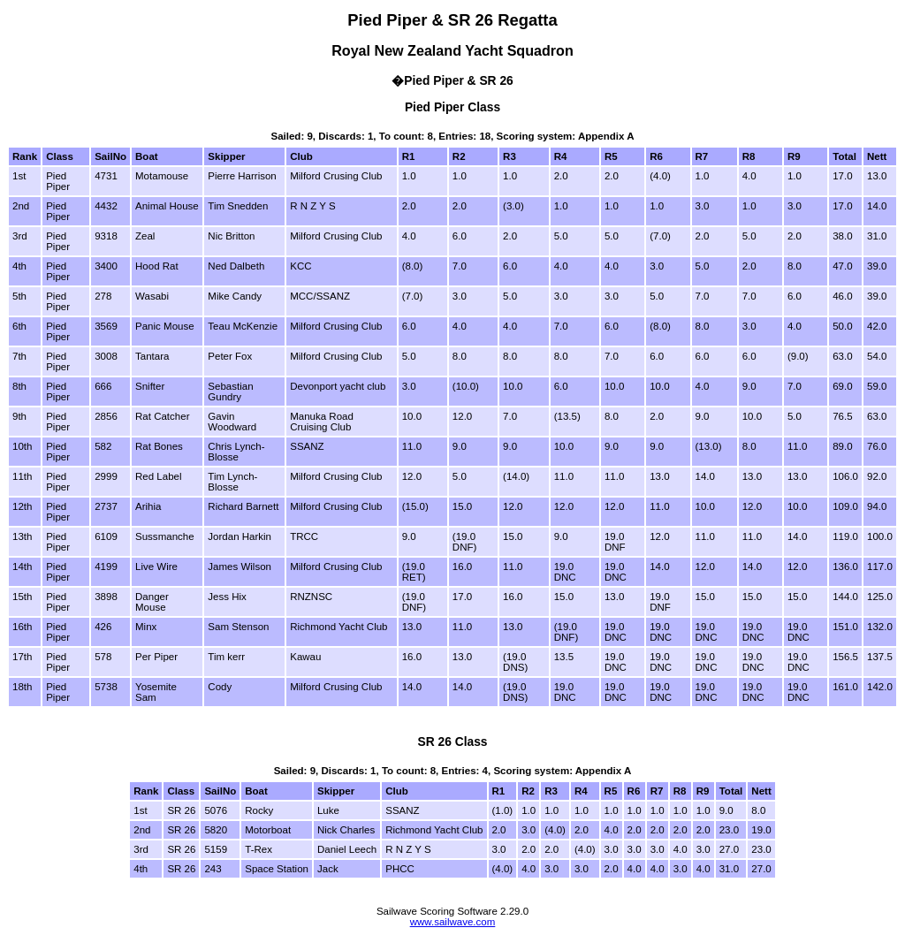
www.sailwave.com (453, 921)
